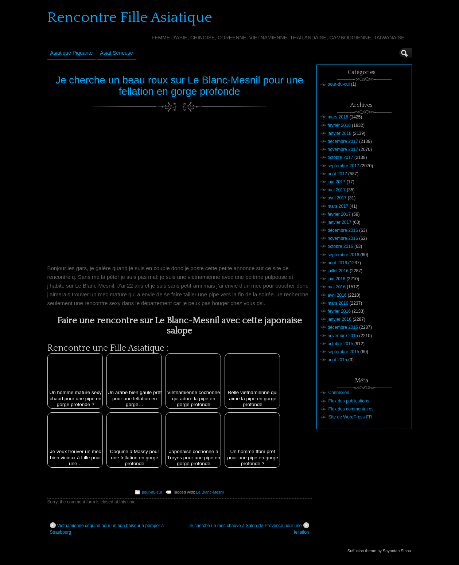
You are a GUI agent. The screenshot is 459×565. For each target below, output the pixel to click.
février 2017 (339, 214)
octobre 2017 (340, 157)
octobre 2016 (340, 246)
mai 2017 (337, 189)
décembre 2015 (343, 327)
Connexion (338, 392)
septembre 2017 (343, 165)
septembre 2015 (343, 351)
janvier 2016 (339, 319)
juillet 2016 (338, 270)
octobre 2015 (340, 343)
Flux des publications (348, 401)
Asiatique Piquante (71, 53)
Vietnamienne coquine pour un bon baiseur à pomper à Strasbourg (107, 528)
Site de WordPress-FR (350, 417)
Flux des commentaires (351, 409)
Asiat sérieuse (116, 53)
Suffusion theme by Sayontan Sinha (379, 551)
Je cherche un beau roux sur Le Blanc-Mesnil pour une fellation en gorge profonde (179, 85)
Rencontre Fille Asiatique (129, 17)
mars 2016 (338, 303)
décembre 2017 (343, 141)
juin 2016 (337, 278)
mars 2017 (338, 206)
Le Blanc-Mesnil (210, 492)
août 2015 (337, 359)
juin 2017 (337, 181)
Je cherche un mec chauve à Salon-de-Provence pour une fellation (248, 528)
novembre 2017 (343, 149)
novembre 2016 (343, 238)
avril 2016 (337, 295)
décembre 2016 (343, 230)
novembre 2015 (343, 335)
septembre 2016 (343, 254)
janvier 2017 (339, 222)
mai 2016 (337, 286)
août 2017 (337, 173)
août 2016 (337, 262)
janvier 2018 (339, 133)
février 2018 (339, 125)
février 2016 (339, 311)
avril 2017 (337, 197)
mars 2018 (338, 117)
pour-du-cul (152, 492)
